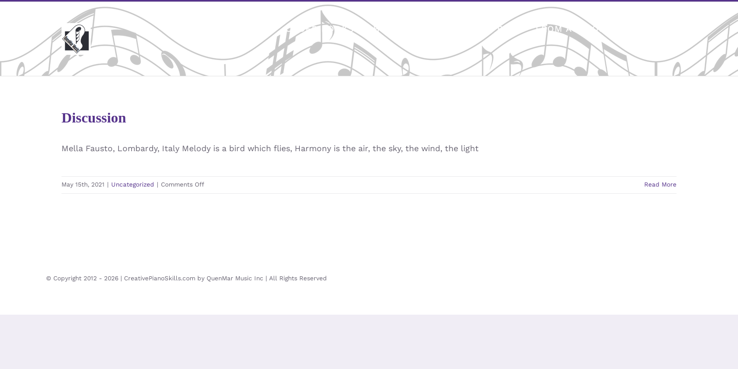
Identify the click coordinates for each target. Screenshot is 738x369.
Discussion (93, 118)
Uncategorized (132, 184)
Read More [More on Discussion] (660, 184)
